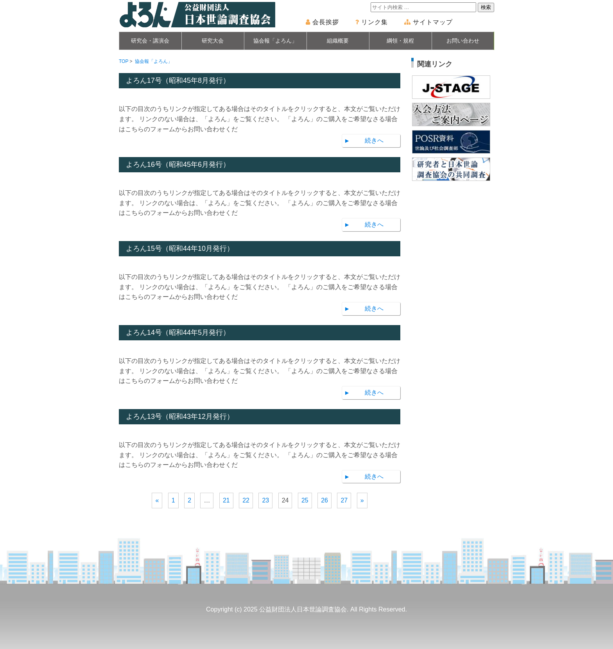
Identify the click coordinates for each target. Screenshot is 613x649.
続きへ (374, 140)
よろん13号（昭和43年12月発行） (180, 416)
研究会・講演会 (150, 41)
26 (324, 500)
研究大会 (213, 41)
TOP (123, 61)
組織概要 (338, 41)
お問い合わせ (462, 41)
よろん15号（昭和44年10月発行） (180, 248)
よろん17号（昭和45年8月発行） (178, 80)
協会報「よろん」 (275, 41)
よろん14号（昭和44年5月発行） (178, 332)
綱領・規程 (400, 41)
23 (265, 500)
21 (226, 500)
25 (304, 500)
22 (245, 500)
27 (344, 500)
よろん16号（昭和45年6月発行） (178, 164)
